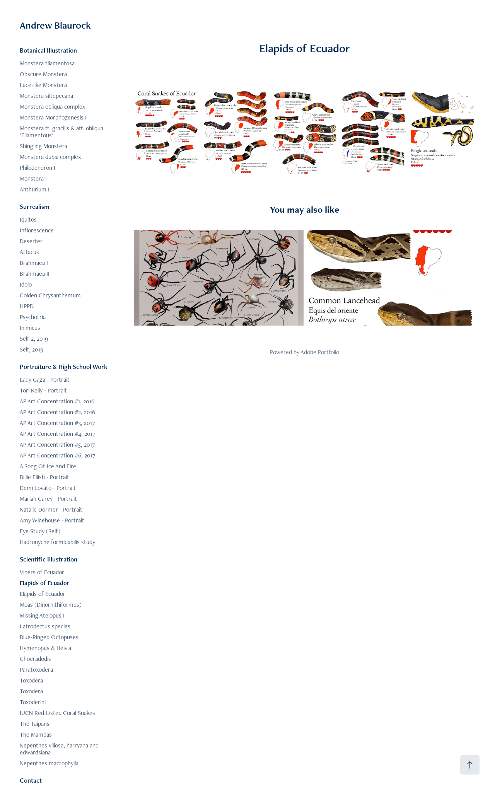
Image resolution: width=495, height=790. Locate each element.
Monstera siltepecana (46, 96)
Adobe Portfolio (319, 352)
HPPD (27, 306)
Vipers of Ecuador (42, 572)
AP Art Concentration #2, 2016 (57, 412)
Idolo (26, 284)
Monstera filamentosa (47, 63)
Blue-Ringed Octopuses (49, 637)
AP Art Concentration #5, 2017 (57, 444)
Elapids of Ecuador (44, 583)
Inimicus (30, 328)
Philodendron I (37, 168)
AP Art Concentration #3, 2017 (57, 423)
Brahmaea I (34, 263)
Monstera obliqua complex (52, 106)
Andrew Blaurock (55, 25)
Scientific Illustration (48, 559)
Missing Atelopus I (42, 615)
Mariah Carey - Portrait (48, 499)
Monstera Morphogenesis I (53, 117)
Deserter (31, 241)
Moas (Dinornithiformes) (51, 605)
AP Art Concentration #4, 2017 (58, 434)
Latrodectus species (45, 626)
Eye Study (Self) (40, 531)
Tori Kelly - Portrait (43, 390)
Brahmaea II (35, 274)
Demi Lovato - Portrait (48, 488)
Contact (31, 780)
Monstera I (33, 178)
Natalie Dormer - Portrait (51, 509)
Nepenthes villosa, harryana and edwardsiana (59, 748)
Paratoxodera (36, 669)
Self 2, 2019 (34, 338)
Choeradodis (35, 659)
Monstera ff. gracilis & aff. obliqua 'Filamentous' (61, 131)
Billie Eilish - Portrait (44, 477)
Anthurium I (35, 189)
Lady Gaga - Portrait (45, 379)
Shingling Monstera (43, 146)
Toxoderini (33, 702)
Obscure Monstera (43, 74)
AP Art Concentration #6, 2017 (58, 455)
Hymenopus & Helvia (45, 648)
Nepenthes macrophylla (49, 763)
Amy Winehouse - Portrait (52, 520)
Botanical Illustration (48, 50)
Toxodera (31, 680)
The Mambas (36, 734)
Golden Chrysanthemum (50, 295)
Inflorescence (37, 230)
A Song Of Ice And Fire (48, 466)
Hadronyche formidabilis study (57, 542)
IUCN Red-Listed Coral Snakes (57, 713)
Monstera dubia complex (50, 157)
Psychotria (33, 317)
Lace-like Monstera (43, 85)
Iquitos (28, 219)
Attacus (29, 252)
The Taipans (35, 724)
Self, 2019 (31, 349)
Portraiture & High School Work (64, 366)
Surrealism (35, 206)
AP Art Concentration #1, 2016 (57, 401)
